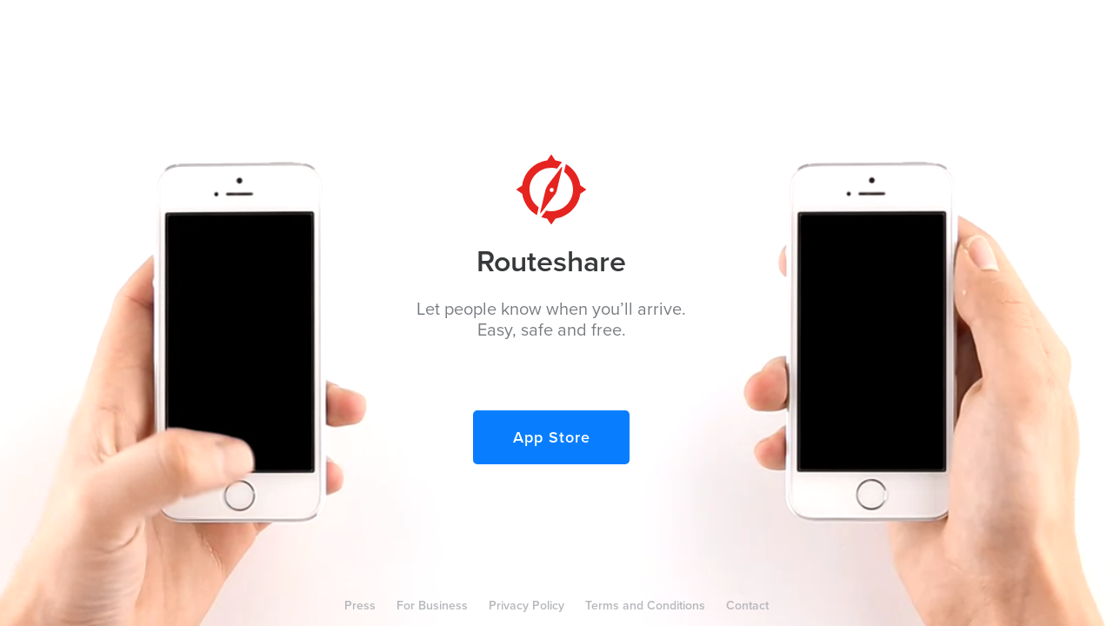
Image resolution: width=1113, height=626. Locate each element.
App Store (551, 437)
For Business (432, 605)
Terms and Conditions (645, 605)
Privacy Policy (526, 605)
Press (360, 605)
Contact (747, 605)
